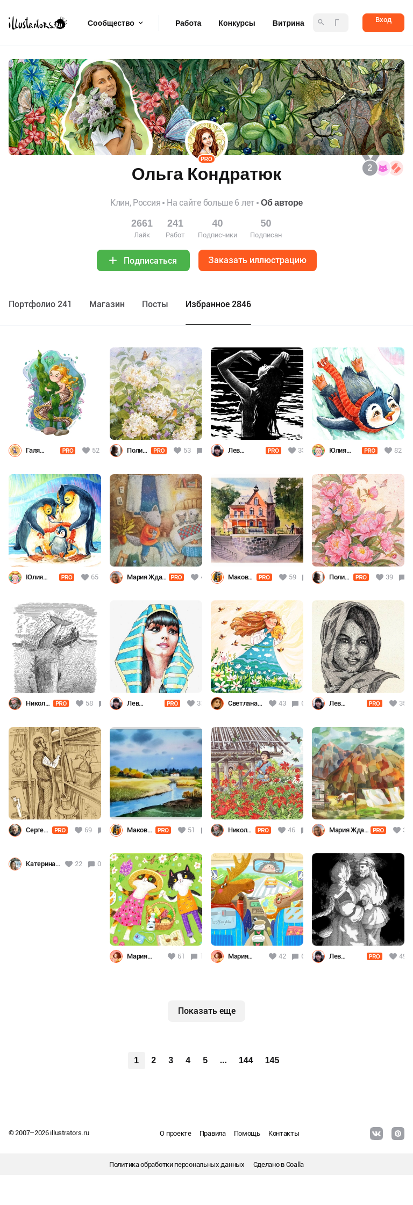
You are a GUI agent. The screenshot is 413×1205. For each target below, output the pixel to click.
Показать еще (207, 1011)
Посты (155, 304)
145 (272, 1060)
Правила (213, 1133)
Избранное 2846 (218, 304)
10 (204, 956)
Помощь (247, 1133)
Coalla (295, 1164)
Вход (383, 20)
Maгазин (107, 304)
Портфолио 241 (40, 304)
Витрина (288, 23)
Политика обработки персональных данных (177, 1164)
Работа (188, 23)
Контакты (284, 1133)
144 (246, 1060)
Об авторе (282, 203)
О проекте (175, 1133)
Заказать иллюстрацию (257, 260)
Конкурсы (236, 23)
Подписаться (150, 261)
